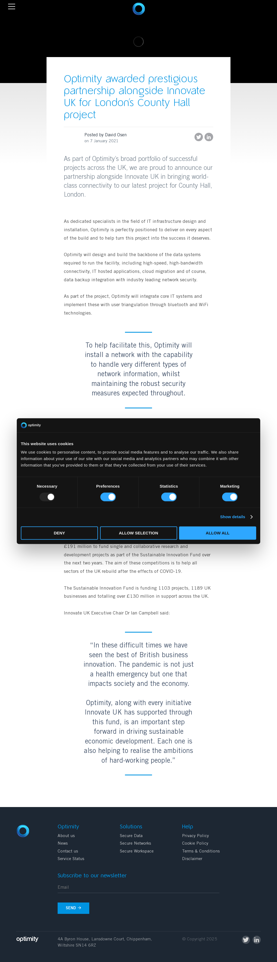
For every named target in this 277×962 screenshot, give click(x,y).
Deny (59, 533)
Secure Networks (135, 844)
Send (73, 908)
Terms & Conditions (201, 851)
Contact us (68, 851)
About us (66, 836)
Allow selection (138, 533)
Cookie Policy (195, 844)
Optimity (138, 9)
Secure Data (131, 836)
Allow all (218, 533)
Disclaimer (192, 859)
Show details (232, 517)
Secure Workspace (137, 851)
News (63, 844)
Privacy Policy (195, 836)
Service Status (71, 859)
